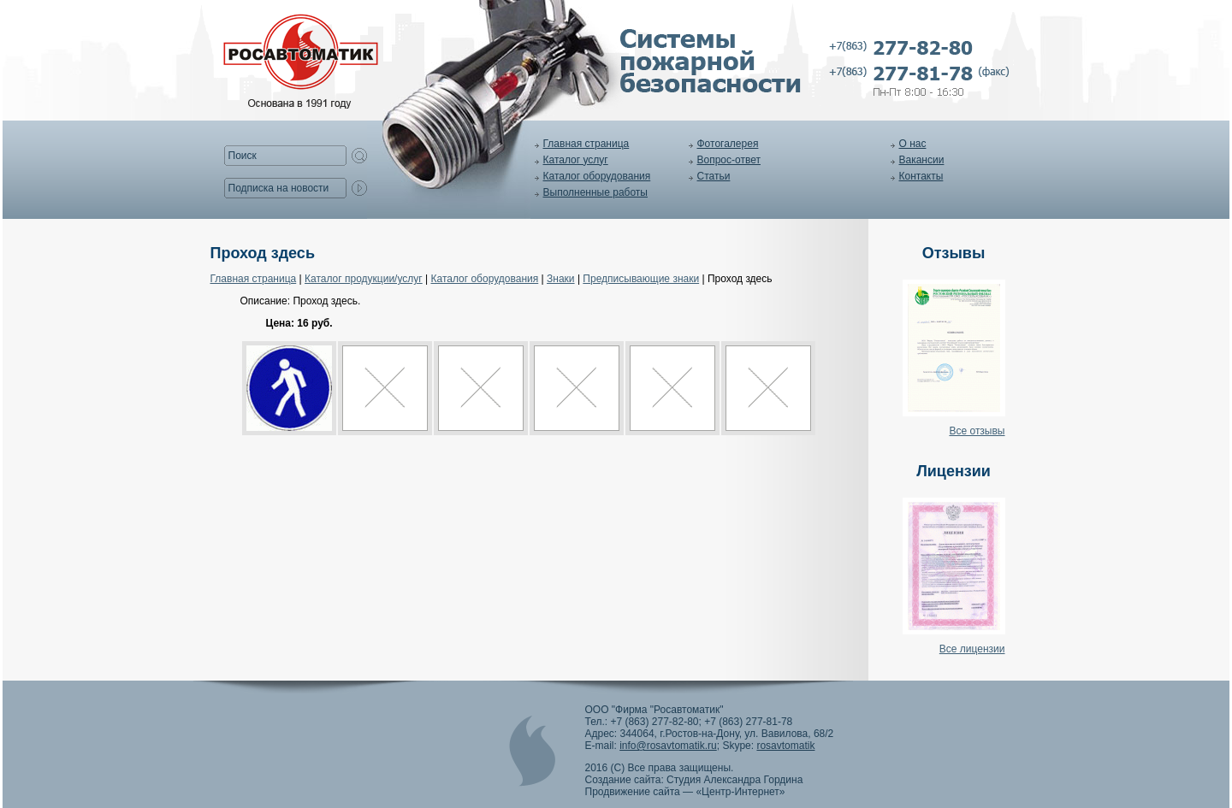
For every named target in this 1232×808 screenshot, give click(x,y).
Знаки (561, 279)
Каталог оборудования (597, 176)
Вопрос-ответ (729, 160)
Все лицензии (972, 649)
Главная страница (586, 144)
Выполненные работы (595, 192)
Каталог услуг (575, 160)
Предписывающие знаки (641, 279)
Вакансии (922, 160)
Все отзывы (976, 431)
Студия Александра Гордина (734, 780)
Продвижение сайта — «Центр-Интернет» (685, 792)
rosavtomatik (785, 746)
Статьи (714, 176)
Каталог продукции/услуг (364, 279)
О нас (913, 144)
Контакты (921, 176)
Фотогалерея (728, 144)
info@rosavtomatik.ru (668, 746)
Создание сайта (623, 780)
